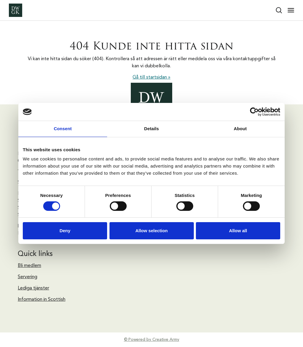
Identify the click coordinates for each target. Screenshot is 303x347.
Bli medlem (29, 265)
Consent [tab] (63, 128)
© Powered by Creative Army (151, 340)
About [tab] (240, 128)
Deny (64, 230)
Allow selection (151, 230)
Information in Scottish (41, 299)
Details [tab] (151, 128)
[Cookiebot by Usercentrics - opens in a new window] (254, 111)
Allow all (238, 230)
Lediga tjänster (33, 288)
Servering (27, 277)
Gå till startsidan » (151, 77)
